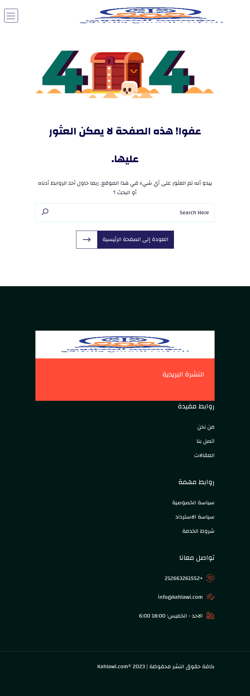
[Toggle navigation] (11, 16)
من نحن (206, 427)
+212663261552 (184, 578)
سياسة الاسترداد (195, 517)
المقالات (204, 455)
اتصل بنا (206, 441)
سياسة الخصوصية (193, 502)
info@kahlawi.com (180, 597)
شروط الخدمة (198, 531)
